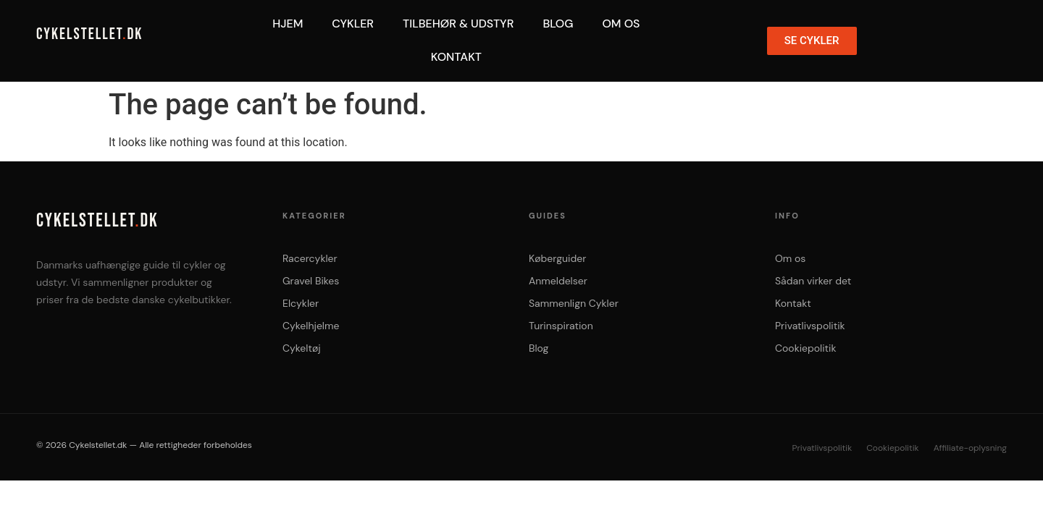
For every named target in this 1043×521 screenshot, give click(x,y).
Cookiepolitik (805, 348)
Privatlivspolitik (810, 325)
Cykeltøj (301, 348)
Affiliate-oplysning (970, 448)
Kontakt (456, 56)
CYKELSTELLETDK (89, 35)
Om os (790, 258)
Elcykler (300, 303)
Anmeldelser (558, 280)
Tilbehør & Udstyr (458, 23)
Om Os (621, 23)
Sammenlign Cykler (574, 303)
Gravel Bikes (310, 280)
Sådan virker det (813, 280)
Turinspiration (561, 325)
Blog (558, 23)
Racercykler (310, 258)
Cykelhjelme (310, 325)
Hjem (287, 23)
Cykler (353, 23)
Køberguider (557, 258)
